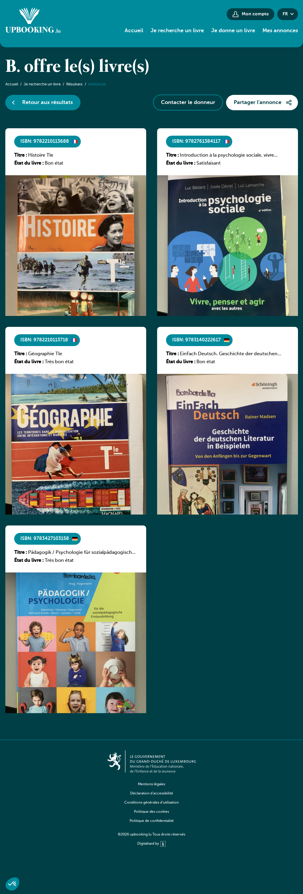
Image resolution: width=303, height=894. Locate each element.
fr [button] (285, 14)
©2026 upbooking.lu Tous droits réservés (151, 834)
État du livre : (28, 163)
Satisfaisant (208, 163)
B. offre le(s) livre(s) (77, 67)
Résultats (74, 84)
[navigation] (151, 807)
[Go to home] (33, 21)
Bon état (54, 163)
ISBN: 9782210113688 (44, 141)
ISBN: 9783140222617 (196, 340)
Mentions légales (151, 784)
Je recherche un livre (177, 30)
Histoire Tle (40, 155)
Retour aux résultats (47, 102)
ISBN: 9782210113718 (44, 340)
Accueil (134, 30)
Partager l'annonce (257, 102)
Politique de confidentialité (152, 821)
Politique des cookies (151, 812)
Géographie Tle (45, 354)
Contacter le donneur (188, 102)
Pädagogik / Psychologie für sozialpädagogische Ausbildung (81, 553)
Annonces (97, 84)
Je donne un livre (233, 30)
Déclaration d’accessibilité (151, 793)
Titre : (20, 155)
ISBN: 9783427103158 (44, 538)
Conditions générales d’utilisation (151, 802)
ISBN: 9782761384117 (196, 141)
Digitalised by (151, 844)
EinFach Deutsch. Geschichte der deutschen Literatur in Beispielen (229, 354)
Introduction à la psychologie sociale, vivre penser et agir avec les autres (227, 155)
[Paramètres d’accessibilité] (210, 14)
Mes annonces (280, 30)
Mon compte (255, 14)
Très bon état (59, 362)
